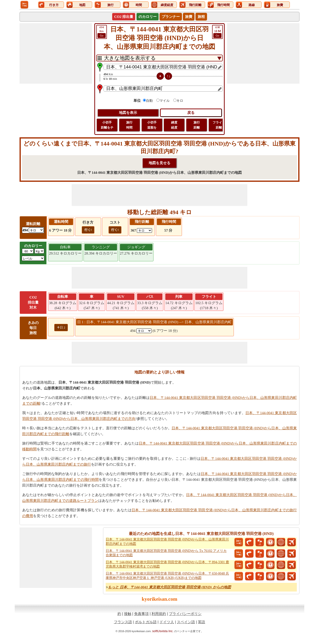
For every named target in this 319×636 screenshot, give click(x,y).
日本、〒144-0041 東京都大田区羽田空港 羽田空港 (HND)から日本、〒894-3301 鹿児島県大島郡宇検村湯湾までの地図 (167, 564)
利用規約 (159, 614)
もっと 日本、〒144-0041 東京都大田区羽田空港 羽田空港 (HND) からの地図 (169, 587)
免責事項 (141, 614)
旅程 (201, 17)
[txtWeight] (28, 251)
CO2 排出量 (123, 17)
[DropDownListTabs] (159, 58)
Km (101, 31)
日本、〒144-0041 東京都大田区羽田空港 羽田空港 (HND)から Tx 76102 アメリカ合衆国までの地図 (166, 553)
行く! (88, 230)
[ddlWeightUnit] (39, 251)
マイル (165, 100)
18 (217, 31)
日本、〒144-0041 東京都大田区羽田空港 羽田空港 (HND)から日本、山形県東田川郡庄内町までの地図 (167, 542)
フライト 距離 (219, 125)
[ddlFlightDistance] (144, 230)
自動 (149, 100)
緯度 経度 (174, 125)
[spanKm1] (144, 331)
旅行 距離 (197, 125)
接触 (127, 614)
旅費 (188, 17)
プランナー (171, 17)
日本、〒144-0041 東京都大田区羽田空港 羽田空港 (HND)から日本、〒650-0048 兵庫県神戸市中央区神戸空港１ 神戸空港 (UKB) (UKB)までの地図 (167, 576)
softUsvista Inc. (162, 631)
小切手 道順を (152, 125)
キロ (179, 100)
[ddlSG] (33, 258)
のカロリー (148, 17)
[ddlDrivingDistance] (36, 230)
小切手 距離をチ (107, 125)
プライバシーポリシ (185, 614)
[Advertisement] (56, 53)
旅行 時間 (129, 125)
